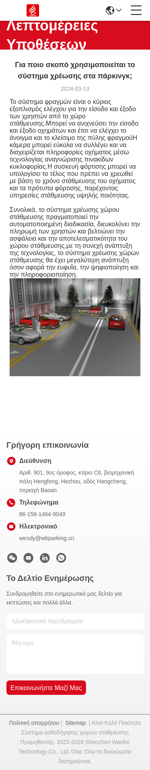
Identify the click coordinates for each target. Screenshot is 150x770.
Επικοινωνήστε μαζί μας (46, 687)
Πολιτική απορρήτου (34, 723)
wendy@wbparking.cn (46, 538)
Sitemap (75, 723)
